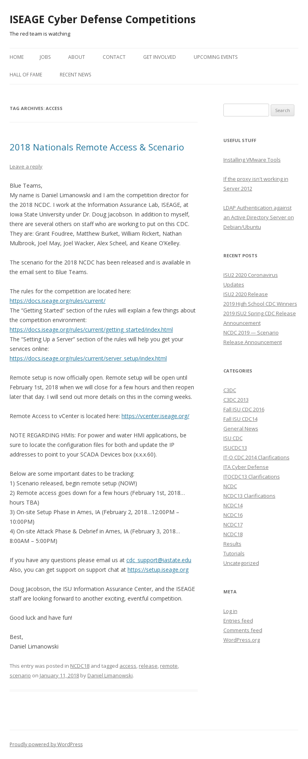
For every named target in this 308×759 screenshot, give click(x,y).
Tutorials (234, 553)
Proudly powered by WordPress (46, 744)
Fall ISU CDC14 (240, 419)
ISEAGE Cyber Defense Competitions (103, 19)
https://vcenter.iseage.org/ (155, 416)
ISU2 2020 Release (245, 294)
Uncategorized (241, 563)
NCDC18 (79, 665)
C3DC (229, 390)
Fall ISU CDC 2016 (243, 409)
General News (240, 428)
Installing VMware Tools (252, 159)
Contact (114, 57)
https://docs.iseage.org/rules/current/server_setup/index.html (88, 358)
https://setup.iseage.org (158, 569)
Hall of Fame (26, 74)
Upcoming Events (215, 57)
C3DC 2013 (236, 399)
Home (17, 57)
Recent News (75, 74)
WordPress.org (241, 639)
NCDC (230, 486)
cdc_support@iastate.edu (158, 560)
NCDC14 (233, 505)
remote (169, 665)
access (128, 665)
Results (232, 543)
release (148, 665)
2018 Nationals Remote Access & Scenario (97, 147)
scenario (20, 675)
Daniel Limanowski (110, 675)
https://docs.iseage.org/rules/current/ (57, 300)
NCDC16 (233, 515)
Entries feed (238, 620)
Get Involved (159, 57)
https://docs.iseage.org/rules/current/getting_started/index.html (91, 329)
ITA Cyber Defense (246, 467)
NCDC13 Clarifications (249, 495)
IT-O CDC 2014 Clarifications (256, 457)
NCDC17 (233, 524)
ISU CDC (233, 438)
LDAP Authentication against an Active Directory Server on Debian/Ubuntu (258, 217)
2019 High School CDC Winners (260, 303)
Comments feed (242, 630)
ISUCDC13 (235, 447)
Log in (230, 611)
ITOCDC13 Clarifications (251, 476)
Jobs (45, 57)
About (76, 57)
